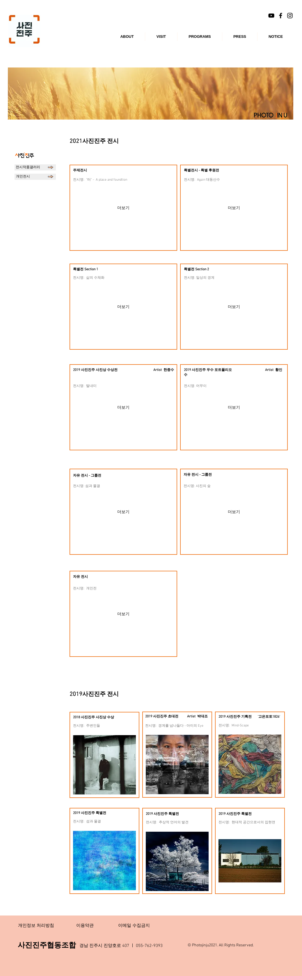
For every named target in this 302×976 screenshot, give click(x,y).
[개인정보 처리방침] (36, 925)
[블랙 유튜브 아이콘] (271, 15)
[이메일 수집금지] (133, 925)
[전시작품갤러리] (35, 167)
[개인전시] (35, 177)
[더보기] (123, 208)
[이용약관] (85, 925)
